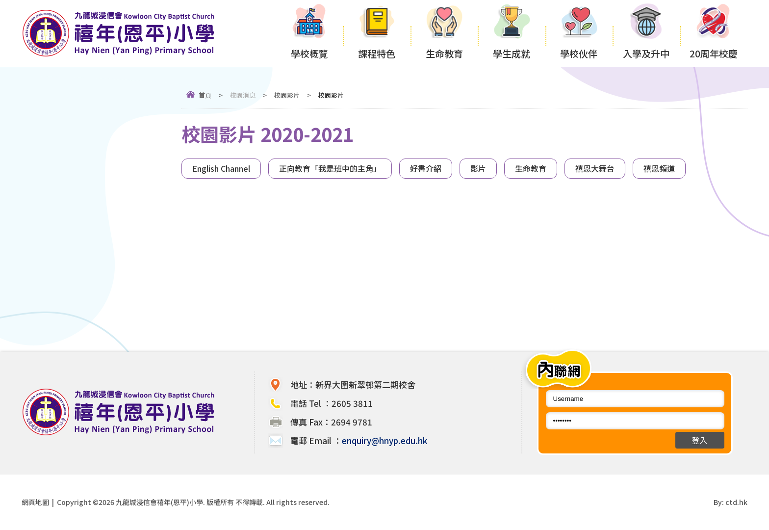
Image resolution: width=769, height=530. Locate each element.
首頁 (205, 95)
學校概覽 (309, 32)
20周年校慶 (713, 32)
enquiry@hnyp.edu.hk (384, 440)
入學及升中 (646, 32)
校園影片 (287, 95)
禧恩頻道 (659, 168)
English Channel (221, 168)
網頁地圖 (35, 502)
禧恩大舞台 (595, 168)
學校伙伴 (579, 32)
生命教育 (444, 32)
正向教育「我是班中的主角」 (330, 168)
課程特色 (376, 32)
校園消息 (243, 95)
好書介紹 (425, 168)
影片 (478, 168)
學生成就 (511, 32)
